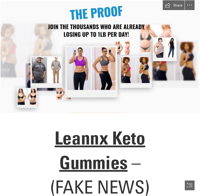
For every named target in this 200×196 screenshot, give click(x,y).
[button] (174, 5)
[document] (100, 98)
